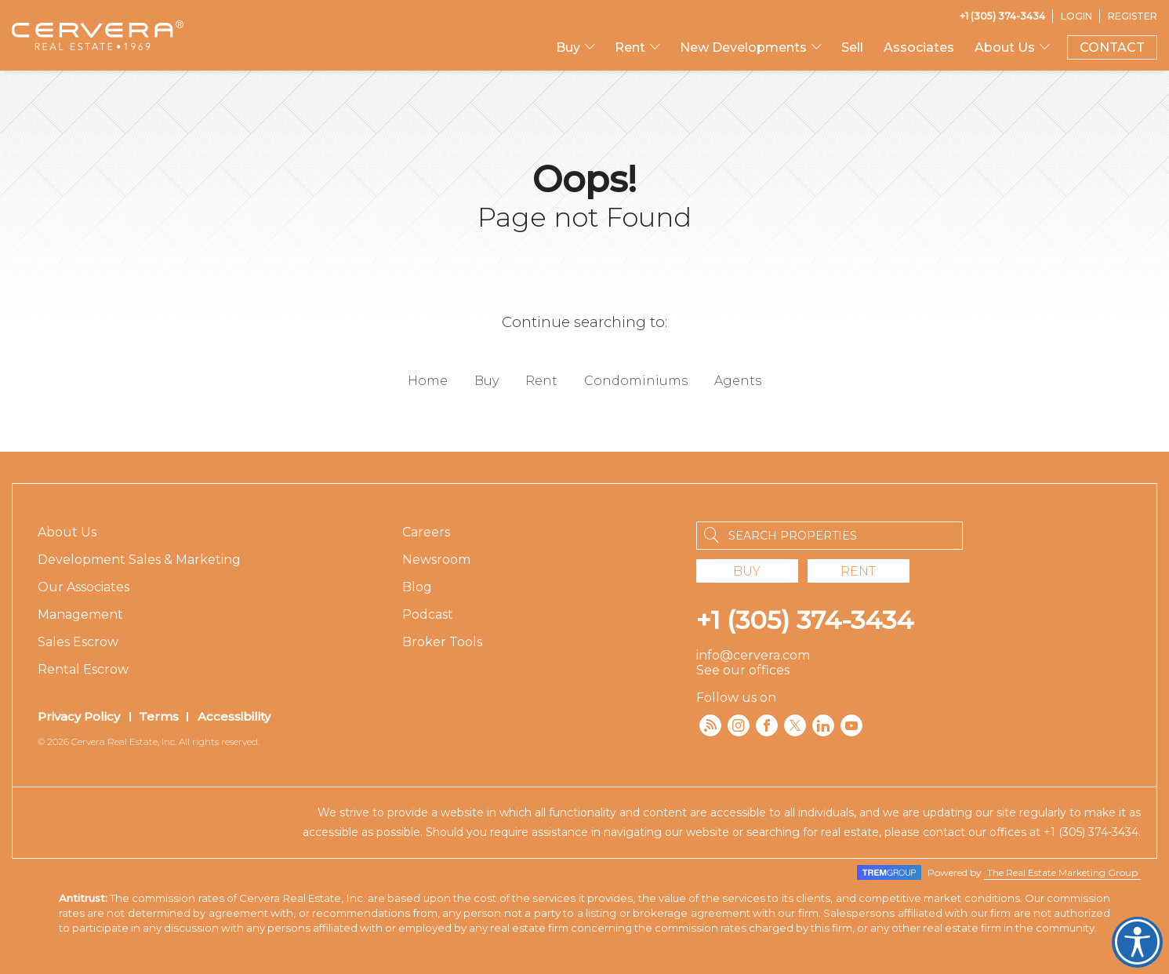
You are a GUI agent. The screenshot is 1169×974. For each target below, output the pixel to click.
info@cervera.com (753, 655)
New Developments (743, 47)
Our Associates (83, 587)
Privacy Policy (79, 716)
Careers (426, 532)
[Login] (1076, 15)
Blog (417, 587)
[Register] (1132, 15)
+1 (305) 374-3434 (804, 620)
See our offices (743, 670)
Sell (852, 47)
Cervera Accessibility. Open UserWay (1137, 942)
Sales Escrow (78, 641)
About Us (1005, 47)
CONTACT (1112, 47)
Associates (919, 47)
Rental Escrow (83, 669)
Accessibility (234, 716)
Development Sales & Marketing (139, 559)
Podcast (427, 614)
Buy (568, 47)
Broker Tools (442, 641)
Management (80, 614)
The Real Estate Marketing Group (1062, 872)
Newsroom (436, 559)
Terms (159, 716)
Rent (630, 47)
